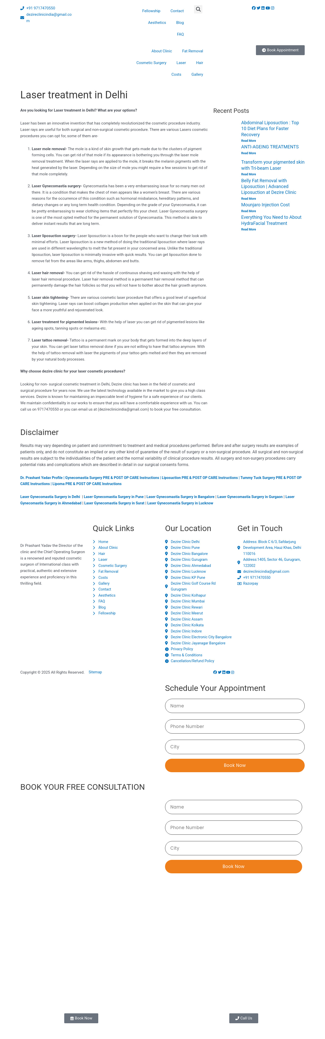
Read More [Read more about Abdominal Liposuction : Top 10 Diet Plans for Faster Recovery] (248, 141)
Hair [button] (199, 62)
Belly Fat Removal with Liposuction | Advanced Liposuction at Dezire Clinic (268, 186)
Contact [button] (177, 11)
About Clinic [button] (162, 51)
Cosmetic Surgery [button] (151, 62)
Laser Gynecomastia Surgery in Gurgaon (262, 496)
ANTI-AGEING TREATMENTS (270, 147)
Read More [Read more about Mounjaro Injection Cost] (248, 211)
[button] (198, 9)
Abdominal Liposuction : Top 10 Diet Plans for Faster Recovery (270, 128)
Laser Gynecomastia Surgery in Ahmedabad (58, 503)
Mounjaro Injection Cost (265, 205)
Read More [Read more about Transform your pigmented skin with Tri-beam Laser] (248, 174)
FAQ (180, 34)
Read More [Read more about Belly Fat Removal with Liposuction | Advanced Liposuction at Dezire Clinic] (248, 198)
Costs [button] (176, 74)
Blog (180, 22)
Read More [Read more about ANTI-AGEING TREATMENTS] (248, 153)
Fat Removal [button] (192, 51)
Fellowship (151, 11)
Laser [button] (181, 62)
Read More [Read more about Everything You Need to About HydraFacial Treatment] (248, 229)
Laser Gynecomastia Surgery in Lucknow (200, 503)
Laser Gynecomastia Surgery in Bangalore (189, 496)
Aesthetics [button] (157, 22)
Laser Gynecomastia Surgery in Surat (130, 503)
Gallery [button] (197, 74)
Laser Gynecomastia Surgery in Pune (118, 496)
